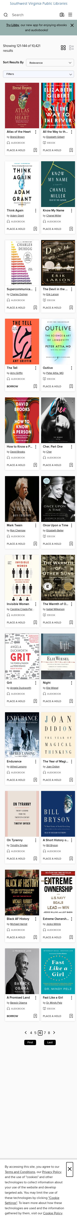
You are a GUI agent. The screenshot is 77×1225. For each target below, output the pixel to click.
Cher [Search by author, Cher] (49, 451)
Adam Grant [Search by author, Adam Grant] (17, 215)
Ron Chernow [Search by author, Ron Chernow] (17, 530)
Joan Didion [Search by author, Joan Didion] (53, 766)
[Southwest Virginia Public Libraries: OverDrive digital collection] (38, 4)
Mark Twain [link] (14, 525)
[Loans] (62, 15)
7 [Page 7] (45, 1033)
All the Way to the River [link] (56, 132)
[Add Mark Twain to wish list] (35, 544)
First (30, 1042)
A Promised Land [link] (18, 998)
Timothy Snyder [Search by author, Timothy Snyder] (19, 845)
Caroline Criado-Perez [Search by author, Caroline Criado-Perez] (22, 609)
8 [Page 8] (49, 1033)
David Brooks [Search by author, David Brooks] (17, 451)
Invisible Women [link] (18, 604)
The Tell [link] (12, 368)
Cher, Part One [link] (53, 447)
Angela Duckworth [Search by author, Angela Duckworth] (20, 688)
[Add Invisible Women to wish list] (35, 622)
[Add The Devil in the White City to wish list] (71, 308)
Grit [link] (9, 683)
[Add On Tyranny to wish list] (35, 859)
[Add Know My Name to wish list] (71, 229)
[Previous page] (25, 1033)
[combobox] (30, 15)
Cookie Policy (52, 1213)
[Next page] (54, 1033)
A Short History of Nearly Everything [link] (56, 840)
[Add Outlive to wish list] (71, 386)
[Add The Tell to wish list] (35, 386)
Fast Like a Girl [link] (53, 998)
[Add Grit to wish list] (35, 701)
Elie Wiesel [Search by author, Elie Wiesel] (52, 688)
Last (50, 1042)
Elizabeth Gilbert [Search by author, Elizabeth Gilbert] (55, 137)
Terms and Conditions (20, 1172)
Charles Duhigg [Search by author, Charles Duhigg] (18, 294)
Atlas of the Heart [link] (19, 132)
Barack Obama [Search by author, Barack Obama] (18, 1002)
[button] (63, 49)
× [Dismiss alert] (72, 25)
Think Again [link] (15, 210)
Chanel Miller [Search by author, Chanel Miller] (53, 215)
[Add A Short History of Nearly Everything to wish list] (71, 859)
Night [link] (47, 683)
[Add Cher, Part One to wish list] (71, 465)
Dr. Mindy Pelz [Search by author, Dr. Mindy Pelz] (54, 1002)
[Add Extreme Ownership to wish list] (71, 937)
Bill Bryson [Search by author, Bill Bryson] (52, 845)
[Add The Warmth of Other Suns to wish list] (71, 622)
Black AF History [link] (18, 919)
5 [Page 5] (35, 1033)
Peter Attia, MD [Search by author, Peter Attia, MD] (55, 373)
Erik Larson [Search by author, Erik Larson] (52, 294)
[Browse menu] (70, 15)
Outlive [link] (48, 368)
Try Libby (12, 25)
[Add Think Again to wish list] (35, 229)
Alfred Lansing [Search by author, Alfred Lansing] (18, 766)
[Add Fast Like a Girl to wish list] (71, 1016)
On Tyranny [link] (15, 840)
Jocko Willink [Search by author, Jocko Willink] (53, 924)
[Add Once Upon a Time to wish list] (71, 544)
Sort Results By (13, 62)
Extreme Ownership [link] (56, 919)
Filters (10, 74)
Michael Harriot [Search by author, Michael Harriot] (18, 924)
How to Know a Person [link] (20, 447)
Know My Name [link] (53, 210)
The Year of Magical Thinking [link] (56, 761)
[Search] (5, 15)
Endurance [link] (14, 761)
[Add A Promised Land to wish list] (35, 1016)
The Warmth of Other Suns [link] (56, 604)
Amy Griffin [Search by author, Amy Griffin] (16, 373)
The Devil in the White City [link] (56, 289)
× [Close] (69, 1169)
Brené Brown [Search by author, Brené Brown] (17, 137)
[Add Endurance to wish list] (35, 780)
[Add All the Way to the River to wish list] (71, 150)
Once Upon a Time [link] (55, 525)
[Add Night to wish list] (71, 701)
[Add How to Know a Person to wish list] (35, 465)
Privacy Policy (51, 1172)
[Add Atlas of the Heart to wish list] (35, 150)
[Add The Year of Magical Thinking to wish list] (71, 780)
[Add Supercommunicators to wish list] (35, 308)
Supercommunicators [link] (20, 289)
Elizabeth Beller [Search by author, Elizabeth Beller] (55, 530)
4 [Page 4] (31, 1033)
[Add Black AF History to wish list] (35, 937)
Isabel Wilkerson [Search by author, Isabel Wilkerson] (55, 609)
